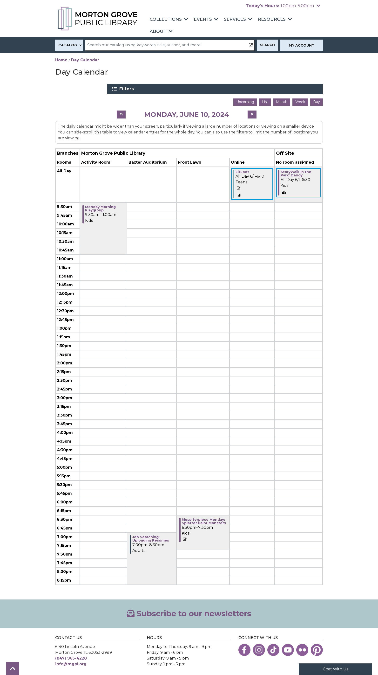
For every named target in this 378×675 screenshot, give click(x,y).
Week (300, 100)
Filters (276, 88)
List (265, 100)
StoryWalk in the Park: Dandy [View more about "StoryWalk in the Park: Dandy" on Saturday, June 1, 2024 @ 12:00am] (296, 172)
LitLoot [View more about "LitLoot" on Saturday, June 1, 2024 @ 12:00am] (242, 170)
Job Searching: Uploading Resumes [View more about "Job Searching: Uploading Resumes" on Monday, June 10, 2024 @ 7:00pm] (150, 537)
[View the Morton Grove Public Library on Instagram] (259, 648)
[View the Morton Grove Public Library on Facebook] (244, 648)
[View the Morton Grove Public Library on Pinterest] (317, 648)
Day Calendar (85, 60)
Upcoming (245, 100)
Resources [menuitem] (272, 19)
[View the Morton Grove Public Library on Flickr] (302, 648)
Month (281, 100)
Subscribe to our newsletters (189, 612)
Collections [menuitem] (166, 19)
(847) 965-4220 (71, 656)
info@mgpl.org (71, 662)
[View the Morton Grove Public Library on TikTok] (273, 648)
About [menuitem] (158, 31)
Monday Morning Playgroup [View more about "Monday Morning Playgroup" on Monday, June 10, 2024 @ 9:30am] (100, 207)
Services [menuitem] (235, 19)
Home (61, 60)
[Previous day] (121, 113)
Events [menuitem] (203, 19)
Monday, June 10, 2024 (186, 112)
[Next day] (252, 113)
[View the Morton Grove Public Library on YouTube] (288, 648)
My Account (301, 45)
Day (316, 100)
